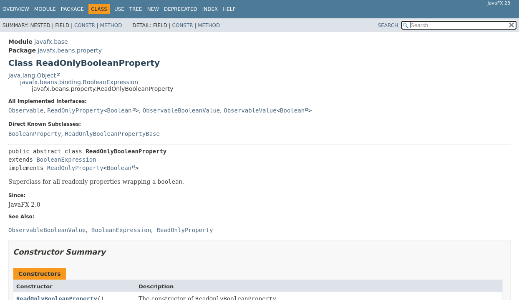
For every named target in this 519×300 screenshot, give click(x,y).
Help (229, 9)
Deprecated (180, 9)
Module (45, 9)
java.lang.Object (32, 75)
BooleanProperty (34, 133)
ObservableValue (250, 110)
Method (111, 25)
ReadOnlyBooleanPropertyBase (112, 133)
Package (72, 9)
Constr (84, 25)
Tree (135, 9)
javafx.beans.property (70, 50)
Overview (16, 9)
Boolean (119, 110)
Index (210, 9)
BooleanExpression (66, 159)
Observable (25, 110)
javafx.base (51, 41)
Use (119, 9)
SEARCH (388, 25)
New (153, 9)
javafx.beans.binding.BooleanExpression (79, 82)
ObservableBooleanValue (181, 110)
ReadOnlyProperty (75, 110)
